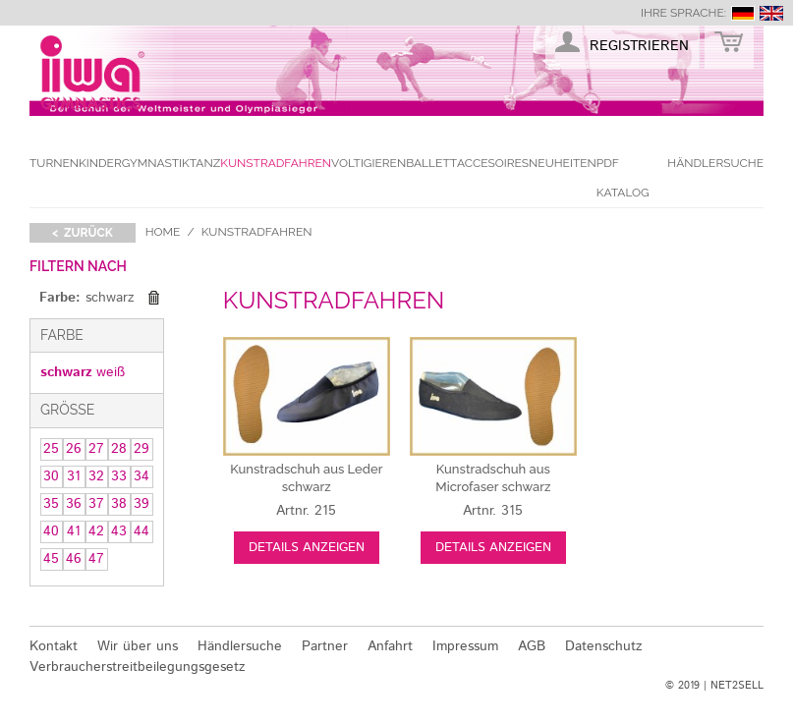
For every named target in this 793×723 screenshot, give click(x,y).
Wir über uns (137, 646)
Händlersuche (715, 163)
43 (119, 531)
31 (74, 476)
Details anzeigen (307, 547)
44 (141, 531)
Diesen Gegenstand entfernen (154, 297)
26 (74, 449)
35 (51, 504)
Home (163, 232)
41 (74, 531)
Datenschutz (604, 646)
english (771, 13)
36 (74, 504)
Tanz (205, 163)
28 (119, 449)
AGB (531, 646)
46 (74, 559)
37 (96, 504)
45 (51, 559)
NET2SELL (737, 686)
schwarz (66, 372)
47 (96, 559)
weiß (110, 372)
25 (51, 449)
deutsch (743, 13)
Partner (325, 646)
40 (51, 531)
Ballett (431, 163)
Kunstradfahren (275, 163)
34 (141, 476)
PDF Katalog (623, 177)
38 (119, 504)
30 (51, 476)
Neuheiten (562, 163)
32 (96, 476)
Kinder (100, 163)
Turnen (54, 163)
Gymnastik (156, 163)
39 (141, 504)
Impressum (465, 646)
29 (141, 449)
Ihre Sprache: (683, 13)
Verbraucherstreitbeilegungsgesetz (137, 667)
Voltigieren (368, 163)
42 (96, 531)
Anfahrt (390, 646)
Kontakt (53, 646)
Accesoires (493, 163)
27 (96, 449)
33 (119, 476)
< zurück (82, 233)
